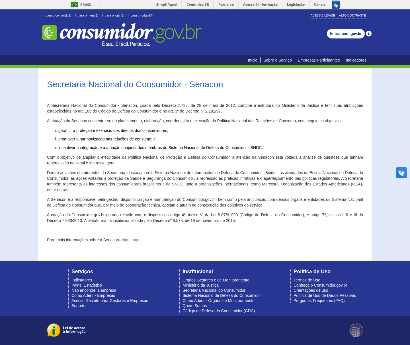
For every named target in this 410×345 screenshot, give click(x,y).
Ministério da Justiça (201, 285)
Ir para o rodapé (140, 15)
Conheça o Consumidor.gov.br (320, 285)
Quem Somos (195, 305)
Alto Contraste (352, 15)
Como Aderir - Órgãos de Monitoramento (219, 300)
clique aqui (130, 240)
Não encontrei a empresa (93, 290)
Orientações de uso (311, 290)
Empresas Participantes (319, 60)
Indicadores (356, 60)
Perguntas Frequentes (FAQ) (319, 300)
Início (252, 60)
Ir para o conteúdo (57, 15)
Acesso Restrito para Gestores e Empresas (109, 300)
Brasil (80, 4)
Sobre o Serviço (277, 60)
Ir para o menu (86, 15)
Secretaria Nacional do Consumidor (214, 290)
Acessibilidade (323, 15)
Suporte (78, 305)
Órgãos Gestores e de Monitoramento (216, 280)
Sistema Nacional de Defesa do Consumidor (222, 295)
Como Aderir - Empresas (93, 295)
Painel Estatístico (86, 285)
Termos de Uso (307, 280)
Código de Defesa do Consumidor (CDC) (219, 311)
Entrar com (346, 33)
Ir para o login (113, 15)
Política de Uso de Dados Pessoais (325, 295)
